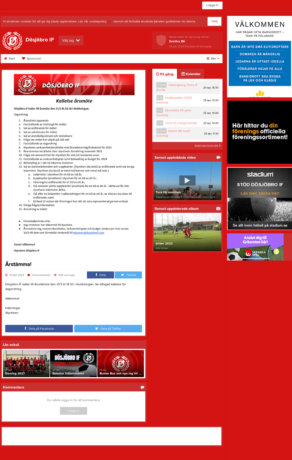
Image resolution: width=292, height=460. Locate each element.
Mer (213, 59)
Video (102, 59)
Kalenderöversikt (208, 146)
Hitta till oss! (58, 59)
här (110, 21)
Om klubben (152, 59)
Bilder (82, 59)
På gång (164, 74)
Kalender (191, 74)
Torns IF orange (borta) (180, 123)
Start (9, 59)
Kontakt (177, 59)
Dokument (125, 59)
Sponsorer (31, 59)
